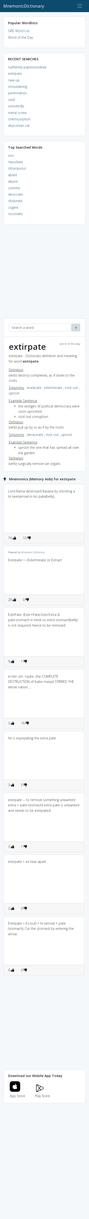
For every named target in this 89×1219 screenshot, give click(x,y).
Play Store (42, 1093)
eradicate (34, 387)
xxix (11, 155)
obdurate (15, 200)
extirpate (15, 73)
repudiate (15, 162)
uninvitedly (16, 106)
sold (11, 99)
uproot (14, 393)
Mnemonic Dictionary (33, 552)
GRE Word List (19, 30)
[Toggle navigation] (80, 6)
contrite (14, 188)
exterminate (53, 387)
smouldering (17, 86)
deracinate (35, 434)
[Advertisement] (44, 273)
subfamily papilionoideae (27, 67)
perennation (17, 93)
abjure (13, 181)
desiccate (15, 194)
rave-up (14, 80)
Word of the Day (20, 37)
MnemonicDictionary (23, 6)
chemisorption (19, 119)
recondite (15, 214)
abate (12, 175)
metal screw (17, 112)
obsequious (17, 168)
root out (71, 387)
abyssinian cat (19, 125)
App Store (17, 1093)
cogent (13, 207)
